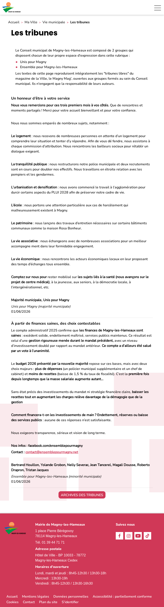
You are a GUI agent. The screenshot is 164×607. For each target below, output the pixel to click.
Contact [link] (29, 602)
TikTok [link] (147, 536)
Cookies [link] (12, 602)
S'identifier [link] (70, 602)
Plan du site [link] (48, 602)
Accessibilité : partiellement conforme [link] (122, 596)
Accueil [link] (13, 22)
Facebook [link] (119, 536)
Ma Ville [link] (31, 22)
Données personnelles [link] (70, 596)
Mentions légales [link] (35, 596)
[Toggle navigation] (157, 8)
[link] (11, 7)
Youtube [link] (138, 536)
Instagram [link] (128, 536)
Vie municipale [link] (53, 22)
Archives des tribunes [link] (82, 495)
